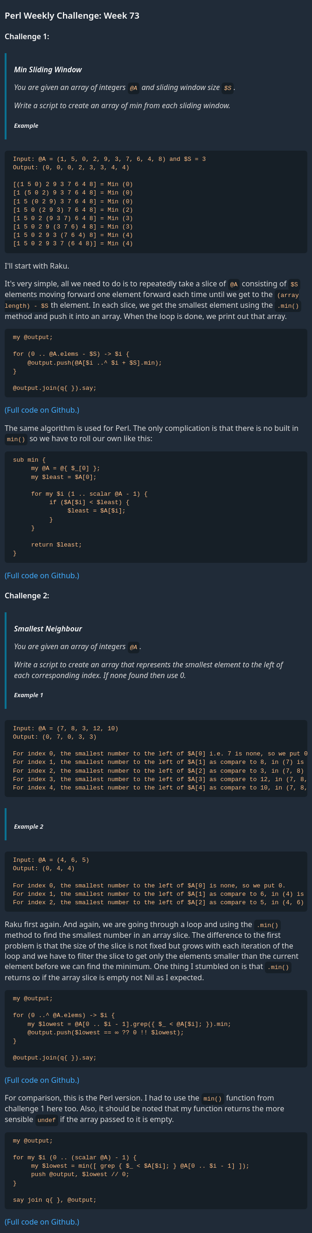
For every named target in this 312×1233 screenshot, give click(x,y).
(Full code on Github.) (42, 408)
